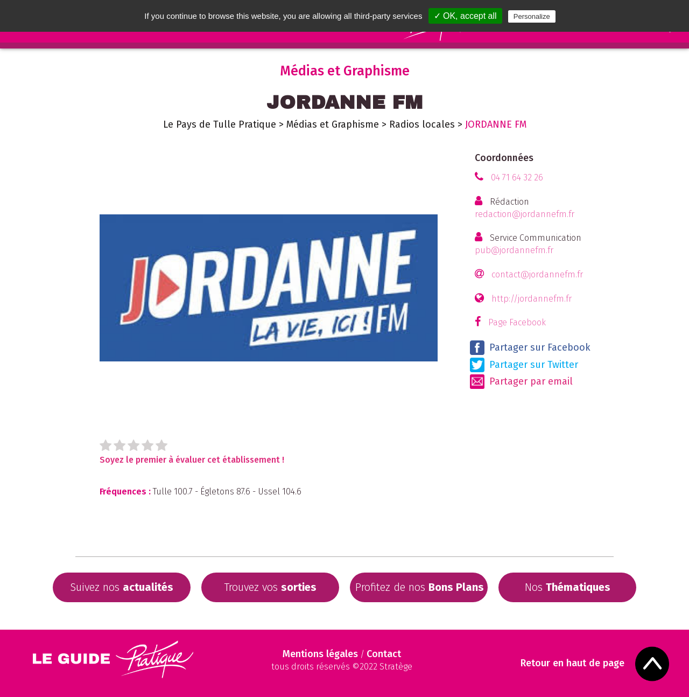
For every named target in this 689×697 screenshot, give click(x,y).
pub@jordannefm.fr (514, 250)
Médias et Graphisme (332, 124)
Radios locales (422, 124)
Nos (567, 587)
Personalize (532, 16)
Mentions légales (320, 654)
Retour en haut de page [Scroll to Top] (573, 663)
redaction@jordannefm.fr (524, 214)
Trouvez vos (270, 587)
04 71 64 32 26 (517, 177)
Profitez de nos (419, 587)
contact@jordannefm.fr (537, 274)
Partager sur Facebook (530, 347)
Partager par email (521, 381)
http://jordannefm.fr (531, 299)
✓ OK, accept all (465, 15)
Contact (384, 654)
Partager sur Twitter (524, 365)
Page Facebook (517, 322)
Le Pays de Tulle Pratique (219, 124)
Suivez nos (121, 587)
